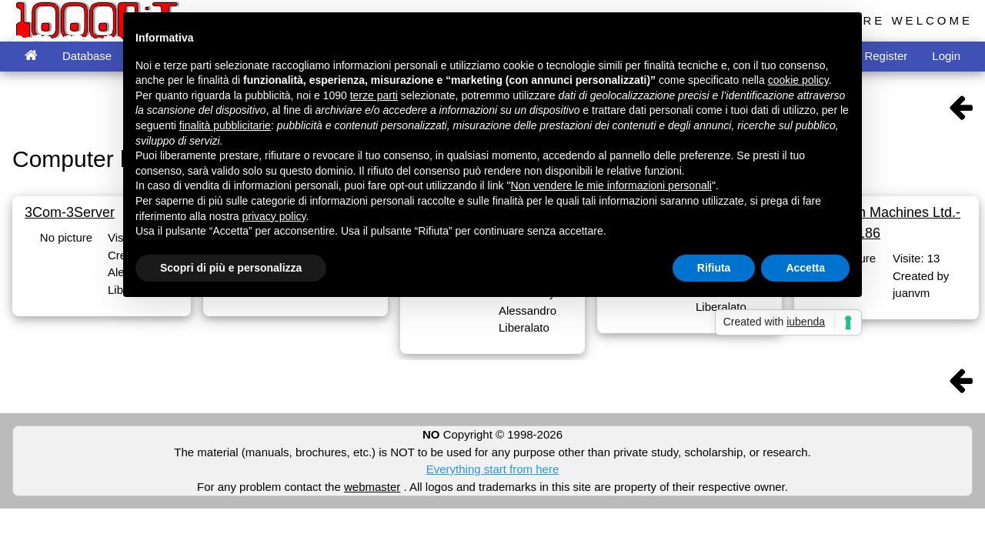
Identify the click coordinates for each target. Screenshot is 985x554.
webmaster (372, 486)
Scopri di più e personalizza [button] (231, 268)
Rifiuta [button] (714, 268)
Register (885, 55)
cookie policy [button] (798, 80)
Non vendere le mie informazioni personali (610, 185)
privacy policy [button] (274, 216)
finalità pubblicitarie (225, 125)
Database (87, 55)
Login (946, 55)
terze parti (374, 95)
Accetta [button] (805, 268)
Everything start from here (492, 469)
